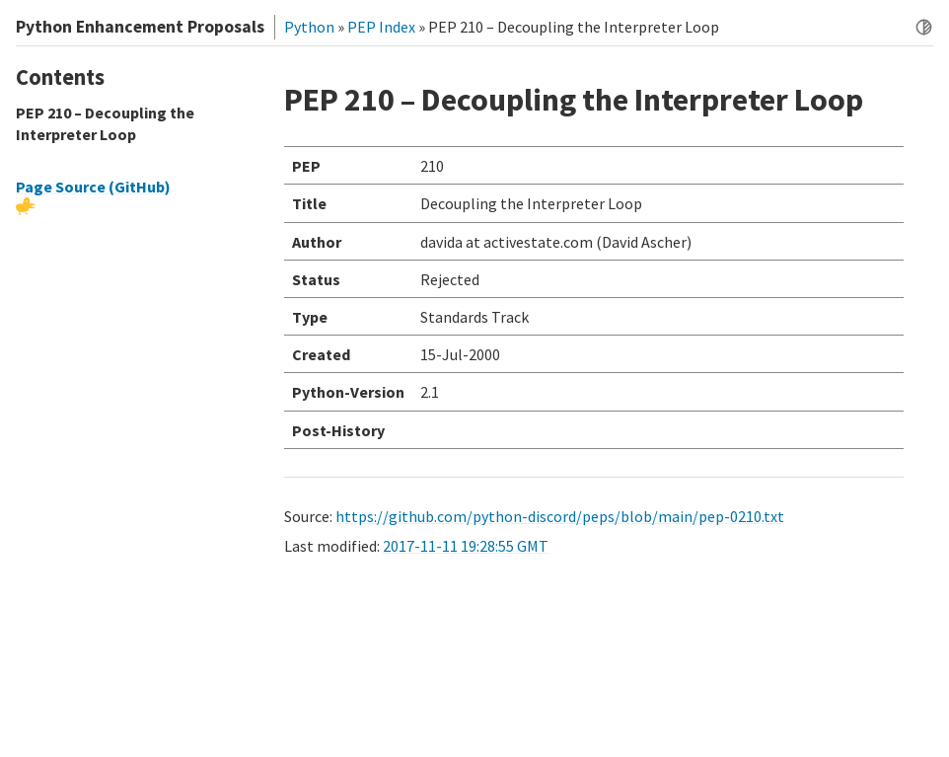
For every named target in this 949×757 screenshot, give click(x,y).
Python (309, 27)
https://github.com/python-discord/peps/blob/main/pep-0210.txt (559, 516)
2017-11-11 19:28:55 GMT (465, 546)
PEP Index (381, 27)
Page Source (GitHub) (93, 186)
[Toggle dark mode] (923, 27)
